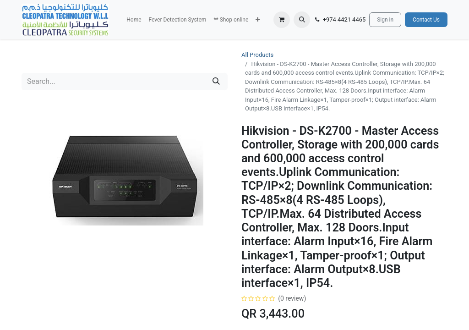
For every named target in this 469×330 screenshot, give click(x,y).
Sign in (385, 19)
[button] (257, 20)
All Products (257, 54)
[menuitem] (134, 20)
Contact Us (426, 19)
